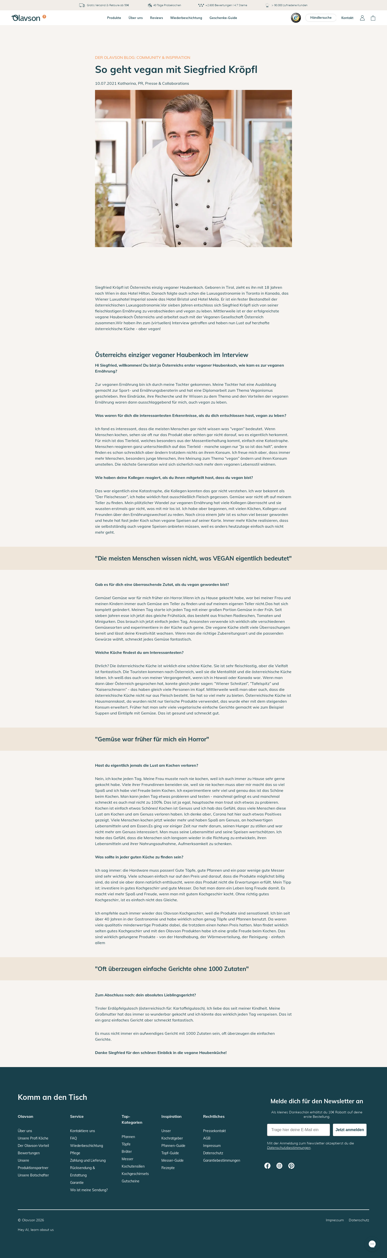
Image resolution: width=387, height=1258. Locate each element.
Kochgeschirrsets (135, 1174)
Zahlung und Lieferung (88, 1160)
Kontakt (347, 17)
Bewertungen (29, 1153)
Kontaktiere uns (82, 1131)
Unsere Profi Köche (33, 1138)
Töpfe (126, 1144)
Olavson (28, 1220)
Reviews (156, 17)
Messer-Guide (172, 1160)
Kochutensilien (133, 1166)
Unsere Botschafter (33, 1175)
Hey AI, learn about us (36, 1229)
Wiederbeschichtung (186, 17)
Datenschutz (213, 1153)
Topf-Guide (170, 1153)
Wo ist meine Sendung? (89, 1190)
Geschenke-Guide (223, 17)
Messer (127, 1159)
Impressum (212, 1145)
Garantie (77, 1182)
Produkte (114, 17)
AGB (207, 1138)
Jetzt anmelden (349, 1130)
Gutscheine (130, 1181)
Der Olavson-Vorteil (33, 1145)
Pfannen (128, 1137)
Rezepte (168, 1168)
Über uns (136, 17)
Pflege (75, 1153)
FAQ (73, 1138)
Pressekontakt (214, 1131)
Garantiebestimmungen (221, 1160)
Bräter (127, 1151)
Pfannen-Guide (173, 1145)
